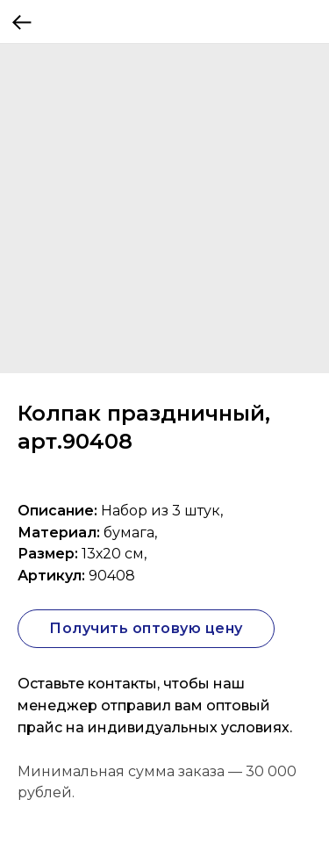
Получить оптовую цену (146, 628)
